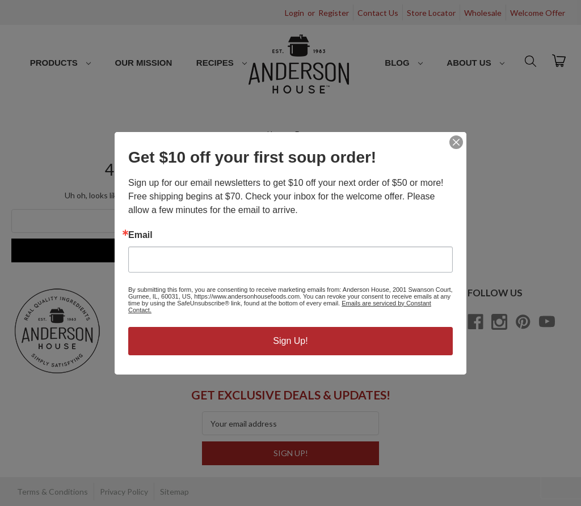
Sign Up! (290, 341)
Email (140, 235)
